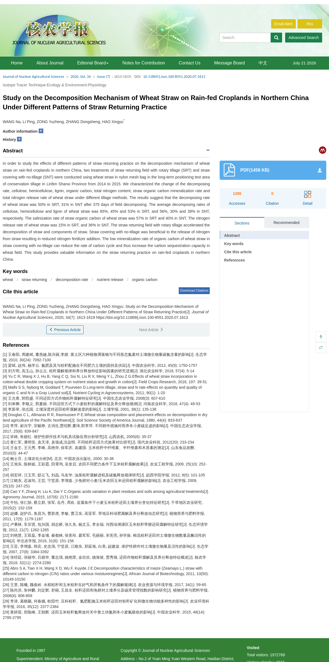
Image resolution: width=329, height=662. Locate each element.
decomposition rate (72, 279)
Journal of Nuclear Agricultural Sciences (33, 76)
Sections (242, 223)
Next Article (151, 330)
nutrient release (110, 279)
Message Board (229, 63)
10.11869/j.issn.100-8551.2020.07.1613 (174, 76)
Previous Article (65, 330)
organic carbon (144, 279)
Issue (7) (103, 76)
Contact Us (189, 63)
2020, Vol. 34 (80, 76)
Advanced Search (303, 37)
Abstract (232, 235)
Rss (310, 24)
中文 (263, 63)
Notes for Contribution (143, 63)
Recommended (286, 222)
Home (17, 63)
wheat (8, 279)
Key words (234, 243)
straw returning (34, 279)
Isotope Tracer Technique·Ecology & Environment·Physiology (54, 85)
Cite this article (238, 252)
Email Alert (283, 24)
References (234, 260)
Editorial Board (93, 63)
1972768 (277, 655)
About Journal (50, 63)
